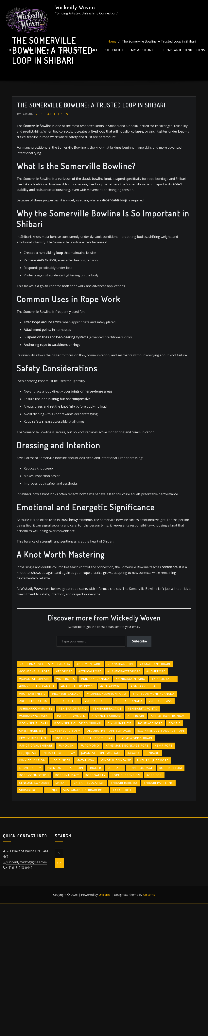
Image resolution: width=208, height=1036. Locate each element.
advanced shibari (106, 716)
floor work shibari (135, 738)
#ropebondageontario (106, 693)
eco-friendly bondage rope (161, 730)
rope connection (34, 775)
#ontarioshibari (145, 686)
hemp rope (163, 745)
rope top (154, 775)
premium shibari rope (65, 768)
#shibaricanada (129, 701)
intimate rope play (59, 753)
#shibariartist (66, 701)
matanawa (85, 760)
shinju (52, 790)
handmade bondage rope (126, 745)
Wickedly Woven (75, 7)
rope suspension (126, 775)
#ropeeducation (33, 701)
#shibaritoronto (142, 708)
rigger (95, 768)
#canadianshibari (155, 664)
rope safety (95, 775)
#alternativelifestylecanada (45, 664)
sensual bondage (34, 783)
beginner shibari (33, 723)
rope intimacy (67, 775)
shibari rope (29, 790)
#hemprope (155, 671)
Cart (93, 50)
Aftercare (136, 716)
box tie (174, 723)
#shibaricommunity (35, 708)
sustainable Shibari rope (84, 790)
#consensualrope (34, 671)
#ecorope (64, 671)
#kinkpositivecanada (37, 686)
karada (133, 753)
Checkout (114, 50)
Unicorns (105, 895)
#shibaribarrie (96, 701)
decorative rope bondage (109, 730)
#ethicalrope (89, 671)
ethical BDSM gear (96, 738)
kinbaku (152, 753)
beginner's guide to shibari (77, 723)
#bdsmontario (88, 664)
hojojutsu (27, 753)
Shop (12, 50)
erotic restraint (33, 738)
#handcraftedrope (123, 671)
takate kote (123, 790)
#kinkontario (163, 679)
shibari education (89, 783)
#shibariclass (160, 701)
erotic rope (64, 738)
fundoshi (66, 745)
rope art (114, 768)
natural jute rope (152, 760)
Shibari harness (124, 783)
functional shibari (35, 745)
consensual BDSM (65, 730)
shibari (61, 783)
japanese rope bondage (101, 753)
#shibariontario (73, 708)
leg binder (61, 760)
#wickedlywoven (71, 716)
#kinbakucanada (95, 679)
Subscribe (139, 641)
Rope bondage (141, 768)
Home (29, 50)
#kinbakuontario (130, 679)
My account (142, 50)
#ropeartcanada (66, 693)
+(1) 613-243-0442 (19, 867)
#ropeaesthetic (32, 693)
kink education (32, 760)
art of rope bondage (169, 716)
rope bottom (170, 768)
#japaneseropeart (34, 679)
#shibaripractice (107, 708)
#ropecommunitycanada (153, 693)
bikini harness (119, 723)
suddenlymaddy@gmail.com (26, 862)
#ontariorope (112, 686)
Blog (46, 50)
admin (25, 114)
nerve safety (30, 768)
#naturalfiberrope (77, 686)
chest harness (31, 730)
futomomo (89, 745)
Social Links (70, 50)
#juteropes (65, 679)
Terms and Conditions (183, 50)
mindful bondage (115, 760)
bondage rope (150, 723)
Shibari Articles (54, 114)
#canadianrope (121, 664)
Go (59, 863)
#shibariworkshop (35, 716)
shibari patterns (158, 783)
